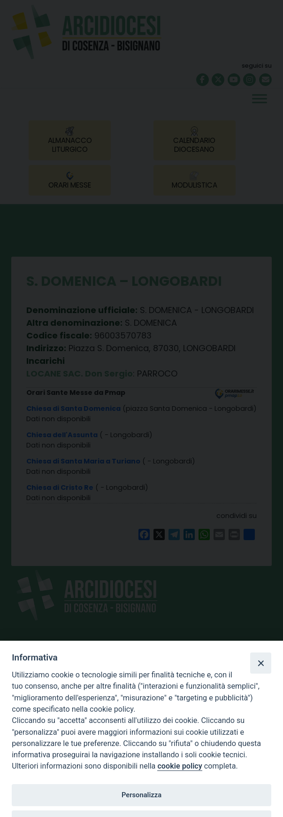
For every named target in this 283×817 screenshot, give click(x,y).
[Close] (260, 662)
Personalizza (141, 795)
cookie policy (179, 766)
